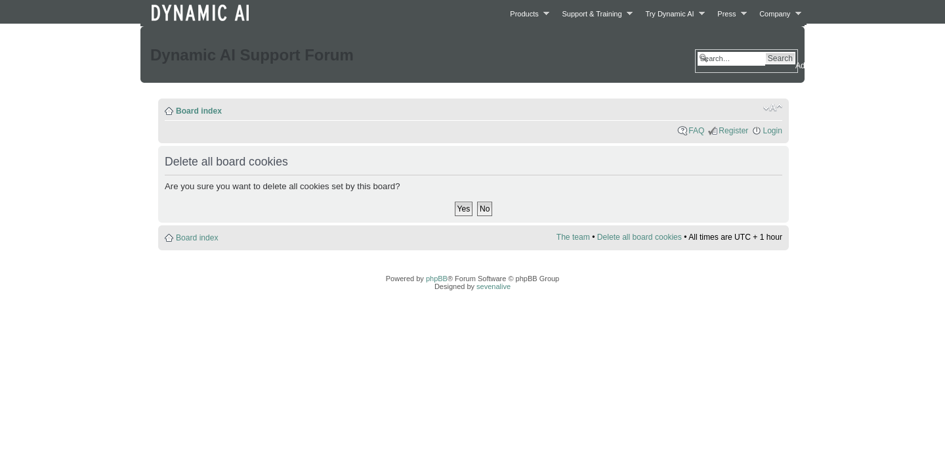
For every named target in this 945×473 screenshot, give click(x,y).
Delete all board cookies (639, 237)
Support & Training (594, 13)
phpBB (437, 278)
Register (733, 130)
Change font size (772, 108)
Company (776, 13)
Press (728, 13)
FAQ (696, 130)
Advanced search (825, 65)
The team (573, 237)
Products (526, 13)
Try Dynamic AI (671, 13)
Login (772, 130)
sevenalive (493, 286)
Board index (199, 111)
